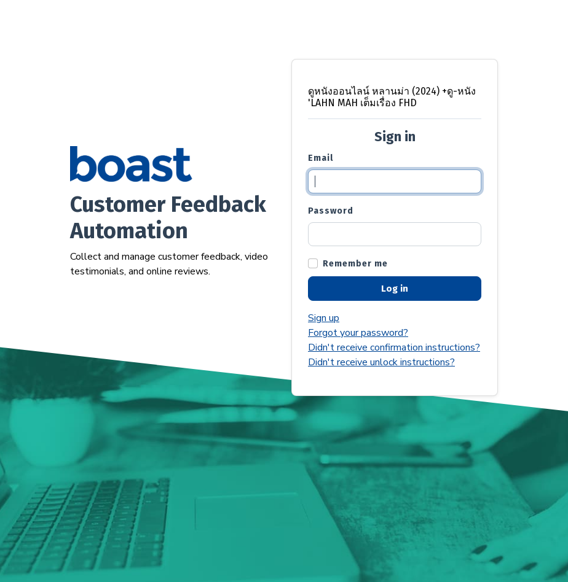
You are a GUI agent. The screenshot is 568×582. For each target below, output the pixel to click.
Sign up (323, 318)
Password (330, 211)
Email (320, 158)
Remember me (355, 263)
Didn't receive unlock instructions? (381, 362)
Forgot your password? (358, 333)
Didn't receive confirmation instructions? (394, 347)
